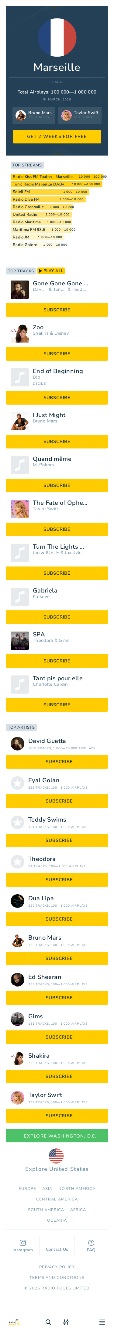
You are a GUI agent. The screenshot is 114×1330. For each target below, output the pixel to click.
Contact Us (57, 1246)
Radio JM (21, 237)
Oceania (57, 1220)
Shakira (41, 333)
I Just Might (49, 415)
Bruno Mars (45, 421)
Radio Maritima (27, 222)
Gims (64, 640)
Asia (47, 1188)
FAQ (91, 1246)
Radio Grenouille (28, 207)
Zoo (38, 327)
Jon (36, 552)
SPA (39, 635)
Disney (61, 333)
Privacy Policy (57, 1267)
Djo (36, 377)
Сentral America (57, 1199)
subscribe (57, 310)
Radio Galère (25, 245)
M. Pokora (43, 465)
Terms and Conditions (57, 1277)
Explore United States (57, 1160)
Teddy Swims (79, 289)
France (57, 82)
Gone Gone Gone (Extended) (68, 284)
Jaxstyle (73, 552)
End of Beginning (58, 371)
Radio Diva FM (26, 199)
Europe (27, 1188)
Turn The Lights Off (61, 547)
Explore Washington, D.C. (57, 1136)
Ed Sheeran (44, 977)
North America (76, 1188)
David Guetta (40, 289)
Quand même (52, 459)
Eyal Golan (44, 780)
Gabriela (45, 591)
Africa (78, 1210)
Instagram (22, 1246)
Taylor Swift (45, 509)
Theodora (43, 640)
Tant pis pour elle (58, 678)
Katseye (41, 596)
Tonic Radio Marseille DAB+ (39, 184)
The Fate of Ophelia (61, 503)
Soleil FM (21, 192)
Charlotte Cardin (50, 684)
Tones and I (59, 289)
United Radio (25, 214)
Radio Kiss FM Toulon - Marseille (43, 176)
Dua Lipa (41, 898)
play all (51, 271)
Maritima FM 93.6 (29, 229)
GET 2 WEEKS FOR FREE (57, 136)
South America (46, 1210)
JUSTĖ (52, 552)
